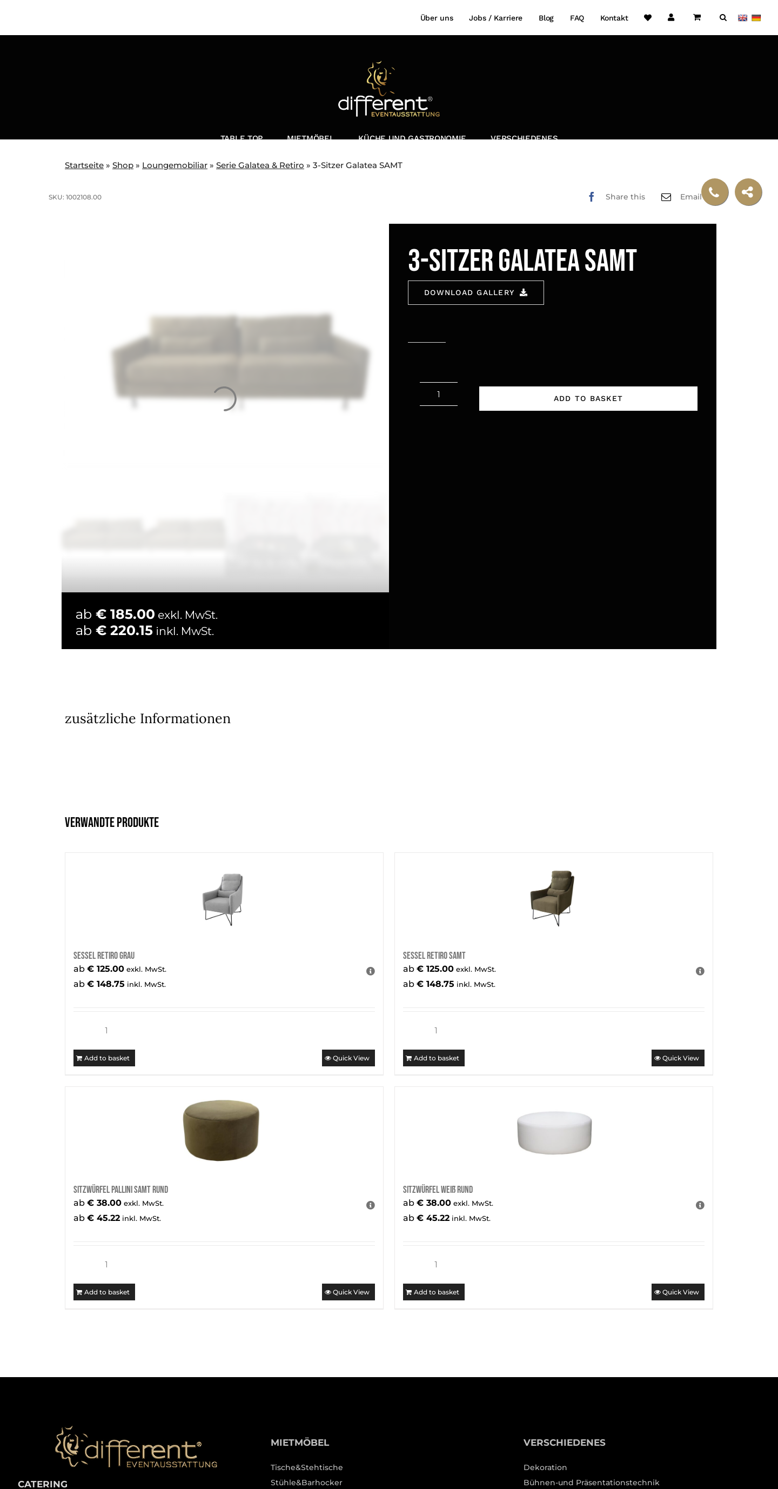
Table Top (241, 138)
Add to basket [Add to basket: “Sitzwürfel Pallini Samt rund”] (107, 1292)
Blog (546, 18)
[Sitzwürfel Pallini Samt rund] (224, 1130)
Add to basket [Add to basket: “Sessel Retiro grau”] (107, 1058)
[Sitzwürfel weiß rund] (554, 1130)
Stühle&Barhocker (307, 1482)
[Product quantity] (439, 394)
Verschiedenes (524, 138)
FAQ (577, 18)
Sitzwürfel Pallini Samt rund (120, 1190)
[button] (723, 18)
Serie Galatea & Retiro (260, 165)
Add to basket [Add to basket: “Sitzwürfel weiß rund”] (436, 1292)
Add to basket (588, 398)
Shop (122, 165)
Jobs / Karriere (495, 18)
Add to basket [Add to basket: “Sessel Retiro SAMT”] (436, 1058)
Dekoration (545, 1467)
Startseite (84, 165)
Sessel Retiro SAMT (434, 955)
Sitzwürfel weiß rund (438, 1190)
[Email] (687, 196)
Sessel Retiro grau (104, 955)
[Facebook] (613, 196)
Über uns (436, 18)
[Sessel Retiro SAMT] (554, 896)
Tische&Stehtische (307, 1467)
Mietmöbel (310, 138)
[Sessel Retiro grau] (224, 896)
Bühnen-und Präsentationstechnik (592, 1482)
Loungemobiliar (174, 165)
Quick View (351, 1058)
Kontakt (614, 18)
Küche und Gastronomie (412, 138)
